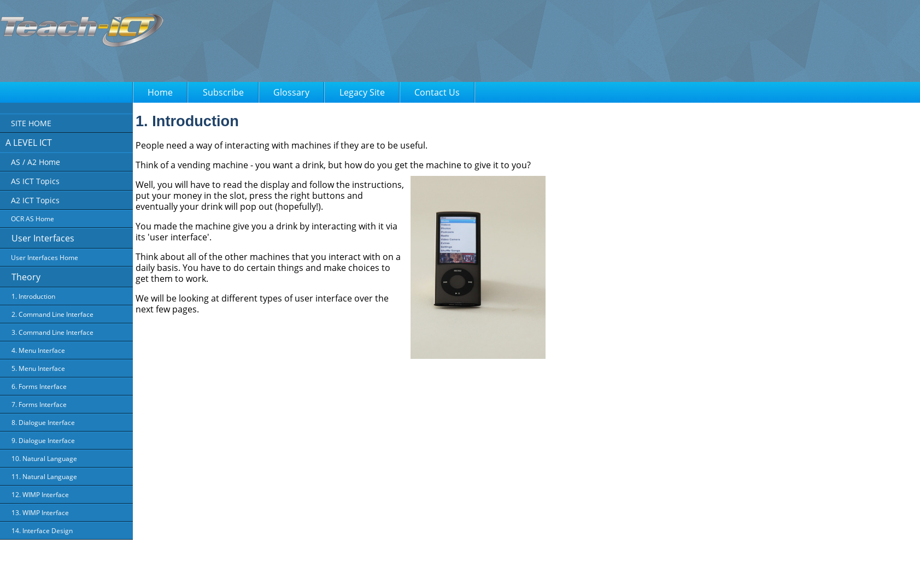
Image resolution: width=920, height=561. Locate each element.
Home (160, 92)
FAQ (446, 545)
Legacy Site (362, 92)
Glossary (291, 92)
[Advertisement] (390, 43)
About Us (321, 545)
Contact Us (437, 92)
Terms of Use (411, 545)
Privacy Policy (363, 545)
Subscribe (223, 92)
